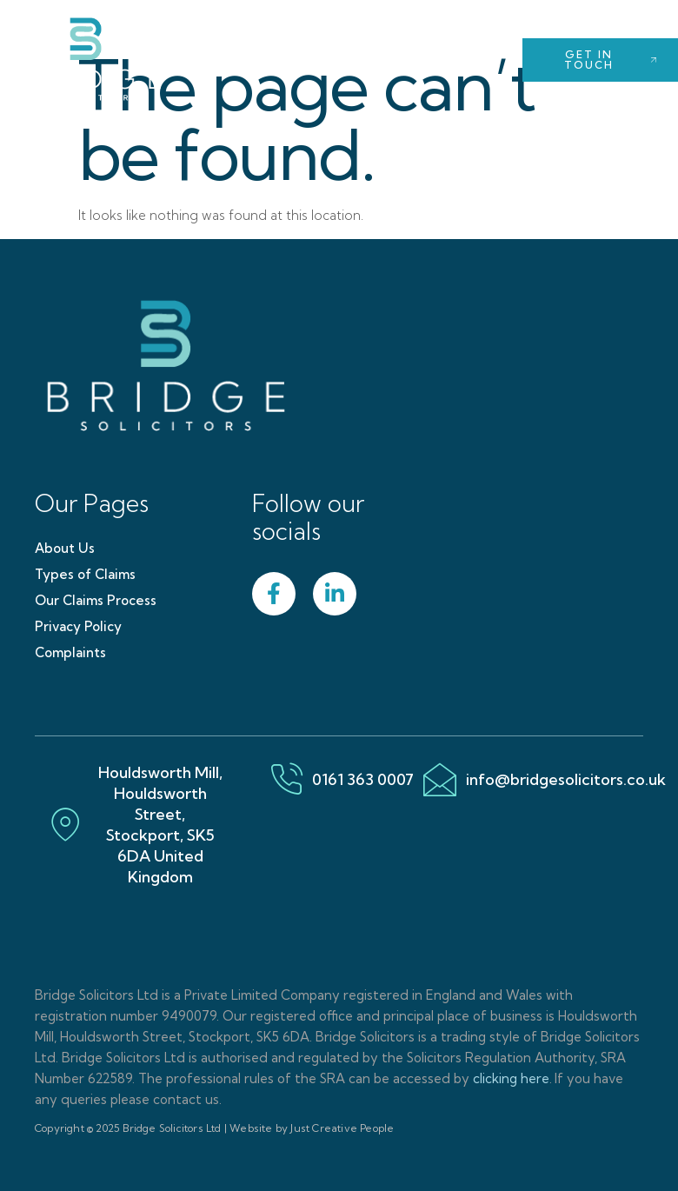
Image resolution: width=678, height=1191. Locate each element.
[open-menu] (474, 59)
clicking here (511, 1078)
